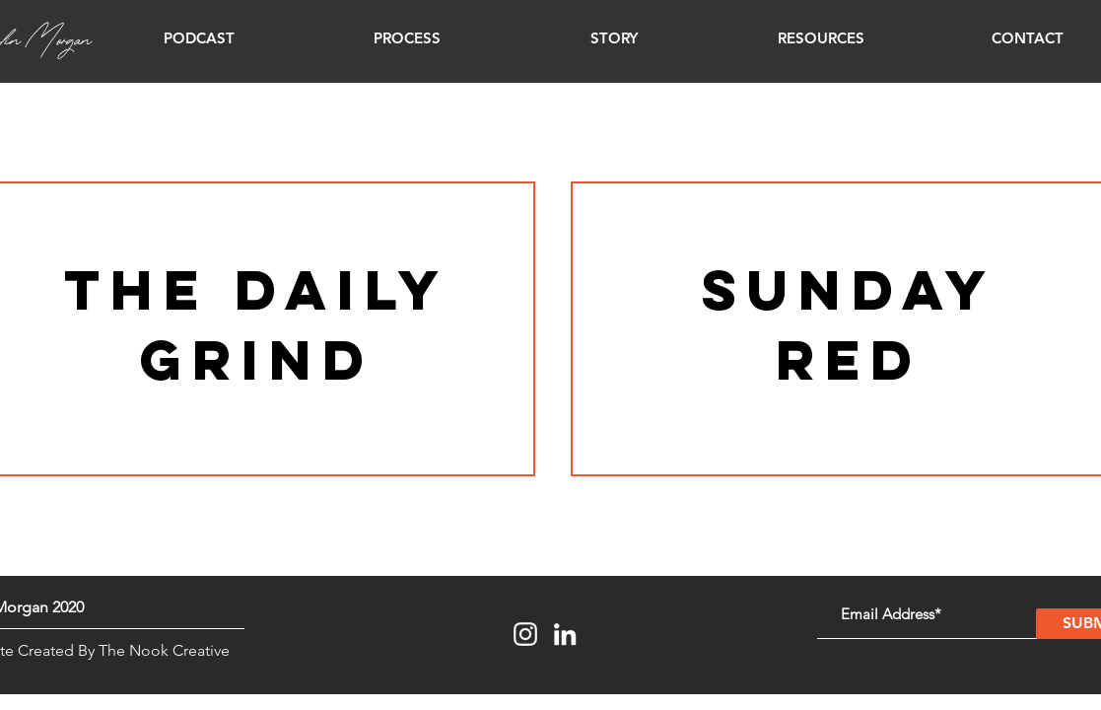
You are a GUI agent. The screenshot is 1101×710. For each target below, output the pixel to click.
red (849, 359)
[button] (200, 38)
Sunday (849, 289)
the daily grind (256, 324)
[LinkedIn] (565, 634)
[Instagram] (525, 634)
